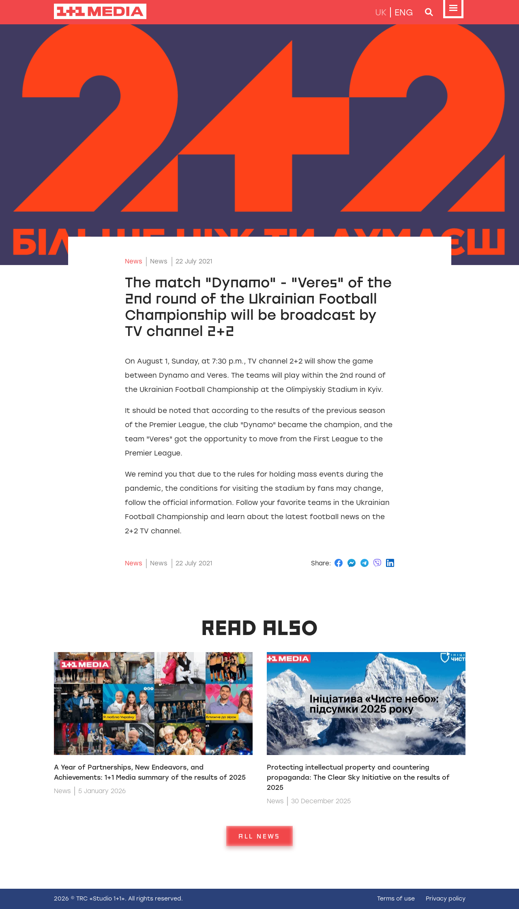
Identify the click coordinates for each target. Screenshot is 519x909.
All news (259, 836)
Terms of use (396, 898)
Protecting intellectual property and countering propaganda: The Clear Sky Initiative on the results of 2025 (358, 777)
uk (380, 12)
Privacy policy (445, 898)
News (133, 261)
